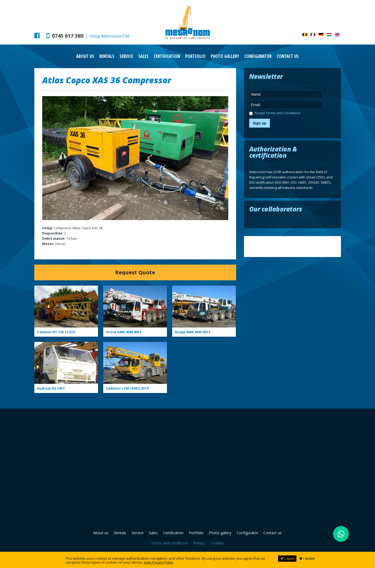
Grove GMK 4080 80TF (124, 332)
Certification (167, 56)
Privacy (199, 542)
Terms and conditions (169, 542)
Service (126, 56)
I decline (307, 558)
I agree (287, 558)
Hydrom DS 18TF (51, 388)
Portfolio (195, 56)
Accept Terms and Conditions (275, 113)
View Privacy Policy (158, 562)
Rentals (106, 56)
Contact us (288, 56)
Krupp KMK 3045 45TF (192, 332)
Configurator (257, 56)
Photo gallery (225, 56)
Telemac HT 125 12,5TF (56, 332)
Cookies (217, 542)
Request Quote (135, 272)
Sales (143, 56)
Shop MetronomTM (109, 36)
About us (85, 56)
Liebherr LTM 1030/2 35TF (127, 388)
